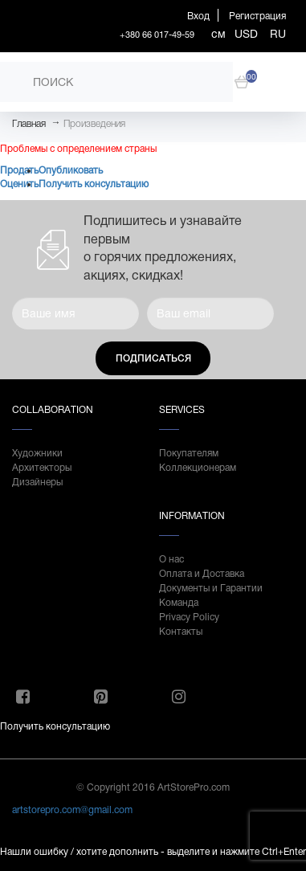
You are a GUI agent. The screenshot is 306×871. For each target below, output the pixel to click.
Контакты (180, 631)
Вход (198, 16)
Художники (37, 453)
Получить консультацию (94, 184)
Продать (19, 170)
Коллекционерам (197, 467)
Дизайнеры (37, 482)
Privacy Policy (189, 617)
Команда (178, 602)
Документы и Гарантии (211, 588)
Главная (29, 123)
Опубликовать (71, 170)
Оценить (19, 184)
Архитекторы (41, 467)
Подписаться (153, 358)
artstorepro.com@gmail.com (72, 810)
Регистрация (257, 16)
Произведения (94, 123)
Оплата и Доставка (201, 573)
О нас (171, 559)
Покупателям (188, 453)
